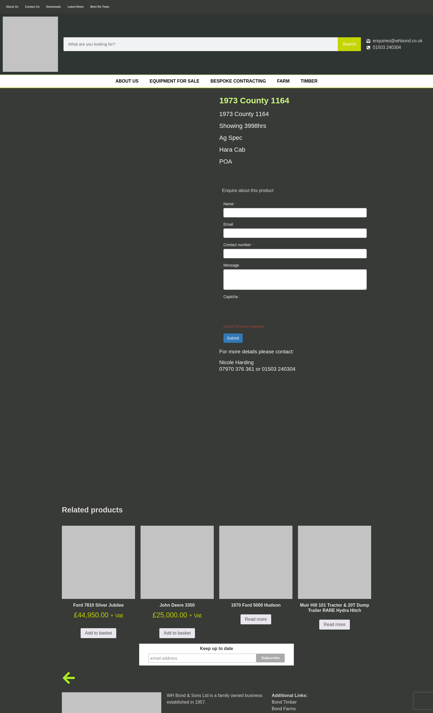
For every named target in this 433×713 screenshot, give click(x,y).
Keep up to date (216, 542)
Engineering (283, 615)
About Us (12, 6)
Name (229, 204)
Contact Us (32, 6)
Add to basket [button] (98, 526)
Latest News (76, 6)
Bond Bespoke (286, 608)
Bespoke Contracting (238, 81)
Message (231, 265)
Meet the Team (99, 6)
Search (349, 44)
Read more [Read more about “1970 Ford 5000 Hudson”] (256, 512)
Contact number (238, 245)
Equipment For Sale (174, 81)
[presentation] (265, 311)
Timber (308, 81)
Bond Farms (284, 601)
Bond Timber (284, 595)
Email (228, 224)
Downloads (53, 6)
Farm (283, 81)
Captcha (232, 296)
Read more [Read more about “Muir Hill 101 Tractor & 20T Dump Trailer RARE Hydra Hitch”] (334, 517)
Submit (233, 338)
